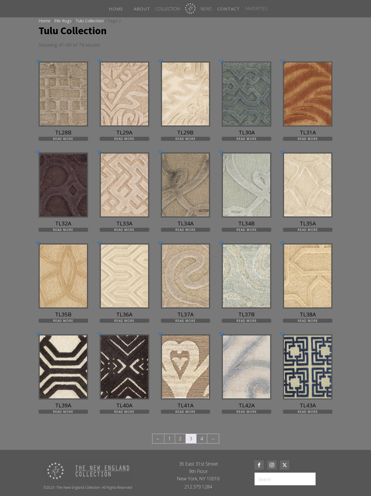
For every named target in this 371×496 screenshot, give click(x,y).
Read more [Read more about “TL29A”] (124, 139)
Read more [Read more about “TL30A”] (247, 139)
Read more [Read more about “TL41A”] (185, 412)
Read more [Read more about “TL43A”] (308, 412)
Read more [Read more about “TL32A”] (63, 230)
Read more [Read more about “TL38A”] (308, 321)
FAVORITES (256, 8)
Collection (167, 9)
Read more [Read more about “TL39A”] (63, 412)
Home (44, 20)
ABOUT (142, 9)
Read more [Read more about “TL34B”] (247, 230)
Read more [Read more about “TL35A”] (308, 230)
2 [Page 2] (180, 438)
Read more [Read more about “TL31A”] (308, 139)
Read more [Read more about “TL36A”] (124, 321)
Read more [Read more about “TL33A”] (124, 230)
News (206, 9)
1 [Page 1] (169, 438)
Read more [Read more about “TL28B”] (63, 139)
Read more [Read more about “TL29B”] (185, 139)
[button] (38, 61)
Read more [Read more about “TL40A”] (124, 412)
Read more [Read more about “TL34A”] (185, 230)
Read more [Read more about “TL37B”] (247, 321)
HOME (116, 9)
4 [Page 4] (201, 438)
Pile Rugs (63, 20)
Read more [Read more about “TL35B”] (63, 321)
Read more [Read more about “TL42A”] (247, 412)
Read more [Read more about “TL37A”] (185, 321)
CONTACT (228, 9)
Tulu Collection (89, 20)
